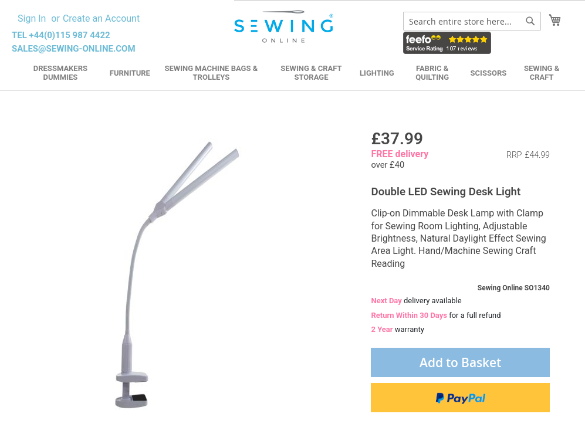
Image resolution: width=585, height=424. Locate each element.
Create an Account (101, 18)
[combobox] (472, 21)
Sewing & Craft (541, 73)
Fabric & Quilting (432, 73)
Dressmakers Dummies (60, 73)
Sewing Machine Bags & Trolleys (211, 73)
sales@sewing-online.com (74, 48)
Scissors (489, 73)
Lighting (377, 73)
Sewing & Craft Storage (310, 73)
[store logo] (285, 27)
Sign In (32, 18)
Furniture (130, 73)
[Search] (530, 21)
